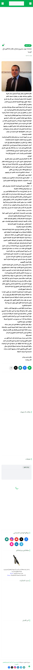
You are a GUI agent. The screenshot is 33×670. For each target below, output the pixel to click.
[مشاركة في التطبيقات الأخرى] (11, 368)
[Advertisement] (16, 26)
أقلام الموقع (28, 45)
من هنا (11, 573)
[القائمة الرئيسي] (30, 3)
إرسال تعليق (26, 467)
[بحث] (3, 3)
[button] (25, 368)
